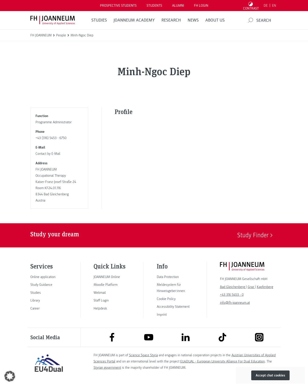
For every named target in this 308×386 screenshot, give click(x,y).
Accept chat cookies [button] (270, 375)
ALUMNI (178, 5)
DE (266, 5)
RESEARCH (171, 20)
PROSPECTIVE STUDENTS (118, 5)
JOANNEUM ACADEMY (134, 20)
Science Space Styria (143, 355)
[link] (48, 277)
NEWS (193, 20)
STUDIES (99, 20)
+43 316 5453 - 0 (232, 294)
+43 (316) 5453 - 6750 (51, 138)
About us (215, 20)
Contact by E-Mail (47, 153)
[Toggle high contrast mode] (250, 5)
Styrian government (107, 367)
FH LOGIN (201, 5)
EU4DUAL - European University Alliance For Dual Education (222, 361)
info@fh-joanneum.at (235, 302)
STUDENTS (154, 5)
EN (274, 5)
